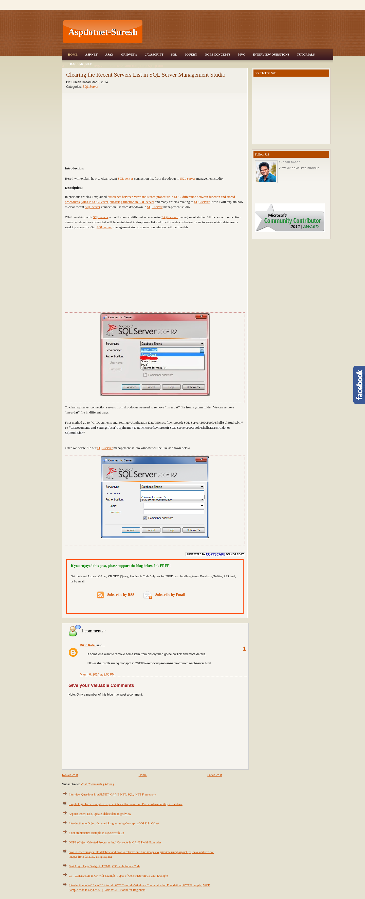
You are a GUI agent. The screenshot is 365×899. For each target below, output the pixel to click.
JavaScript (154, 54)
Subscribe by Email (164, 595)
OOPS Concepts (217, 54)
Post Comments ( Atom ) (97, 784)
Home (73, 54)
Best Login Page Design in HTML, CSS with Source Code (104, 866)
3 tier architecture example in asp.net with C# (96, 833)
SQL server (125, 178)
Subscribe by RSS (115, 595)
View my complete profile (299, 168)
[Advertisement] (238, 32)
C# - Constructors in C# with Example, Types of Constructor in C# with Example (118, 875)
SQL (174, 54)
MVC (241, 54)
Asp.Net (91, 54)
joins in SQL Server (94, 202)
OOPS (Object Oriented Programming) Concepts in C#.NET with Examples (115, 842)
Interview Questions (271, 54)
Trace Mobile (80, 64)
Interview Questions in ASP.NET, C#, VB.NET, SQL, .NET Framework (112, 794)
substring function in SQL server (132, 202)
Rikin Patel (88, 645)
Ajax (109, 54)
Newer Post (70, 775)
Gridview (129, 54)
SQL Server (90, 87)
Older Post (214, 775)
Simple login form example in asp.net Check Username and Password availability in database (125, 804)
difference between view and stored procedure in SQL (143, 197)
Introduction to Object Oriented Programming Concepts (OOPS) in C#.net (114, 823)
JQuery (191, 54)
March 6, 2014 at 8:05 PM (97, 674)
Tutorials (306, 54)
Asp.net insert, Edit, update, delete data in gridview (100, 814)
